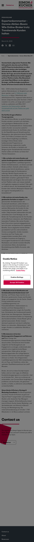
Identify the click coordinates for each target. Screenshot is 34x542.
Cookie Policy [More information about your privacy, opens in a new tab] (20, 270)
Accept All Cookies (17, 282)
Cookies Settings (17, 277)
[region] (17, 271)
